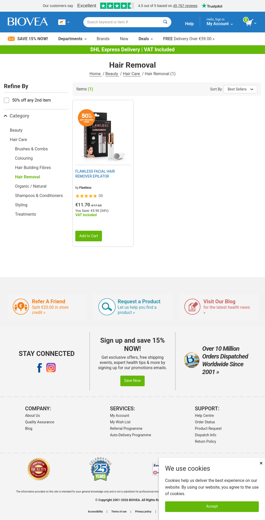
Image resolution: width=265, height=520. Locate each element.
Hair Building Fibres (33, 167)
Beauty (112, 73)
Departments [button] (72, 38)
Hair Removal (27, 176)
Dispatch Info (205, 435)
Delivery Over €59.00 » (188, 38)
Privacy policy (143, 511)
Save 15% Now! (28, 38)
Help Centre (204, 415)
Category (16, 116)
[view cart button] (251, 23)
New (124, 38)
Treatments (25, 214)
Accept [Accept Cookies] (212, 506)
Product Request (208, 428)
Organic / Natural (30, 186)
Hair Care (132, 73)
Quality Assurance (39, 422)
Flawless (85, 187)
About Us (32, 415)
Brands (103, 38)
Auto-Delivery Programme (130, 435)
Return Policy (205, 441)
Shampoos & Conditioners (39, 195)
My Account (119, 415)
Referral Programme (126, 428)
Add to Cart (88, 236)
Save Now (132, 380)
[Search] (165, 22)
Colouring (24, 158)
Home (96, 73)
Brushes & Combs (31, 148)
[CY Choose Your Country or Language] (63, 22)
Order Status (205, 422)
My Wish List (120, 422)
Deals (145, 38)
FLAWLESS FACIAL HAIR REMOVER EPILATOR (95, 173)
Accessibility (95, 511)
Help (189, 23)
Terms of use (119, 511)
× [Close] (261, 463)
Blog (28, 428)
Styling (21, 204)
